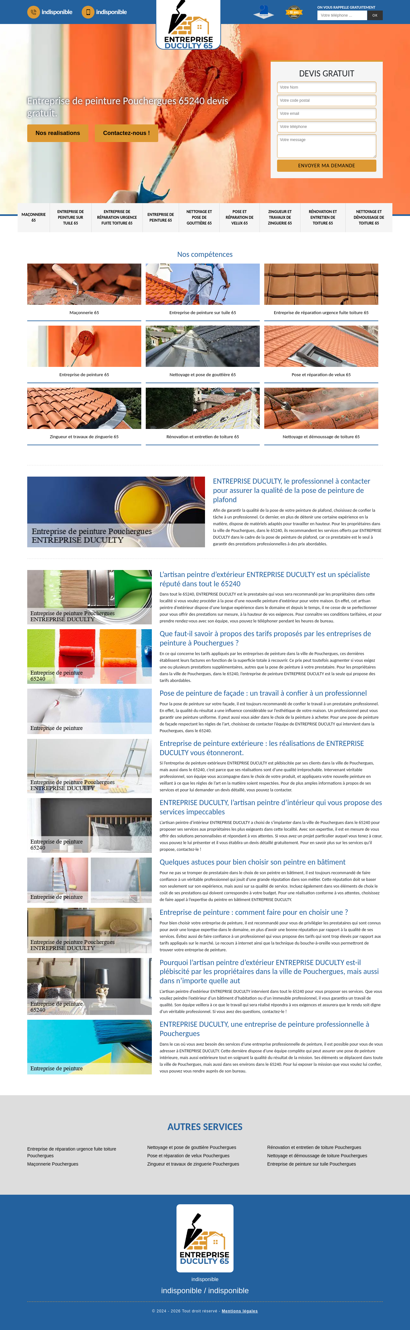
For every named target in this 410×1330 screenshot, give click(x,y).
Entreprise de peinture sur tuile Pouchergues (311, 1164)
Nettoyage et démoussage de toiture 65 (369, 217)
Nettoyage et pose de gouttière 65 (199, 217)
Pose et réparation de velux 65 (240, 217)
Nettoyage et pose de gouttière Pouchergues (191, 1147)
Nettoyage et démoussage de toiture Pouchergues (317, 1155)
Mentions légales (240, 1311)
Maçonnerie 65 (33, 217)
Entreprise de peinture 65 (161, 217)
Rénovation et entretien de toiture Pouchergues (314, 1147)
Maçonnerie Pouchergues (52, 1164)
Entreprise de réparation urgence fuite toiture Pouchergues (71, 1152)
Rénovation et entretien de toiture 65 (323, 217)
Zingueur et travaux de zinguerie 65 (280, 217)
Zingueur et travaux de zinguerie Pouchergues (193, 1164)
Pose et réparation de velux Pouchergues (188, 1155)
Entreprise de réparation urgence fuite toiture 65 (117, 217)
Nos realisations (58, 133)
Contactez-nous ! (126, 133)
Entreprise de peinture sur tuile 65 (70, 217)
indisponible (49, 12)
